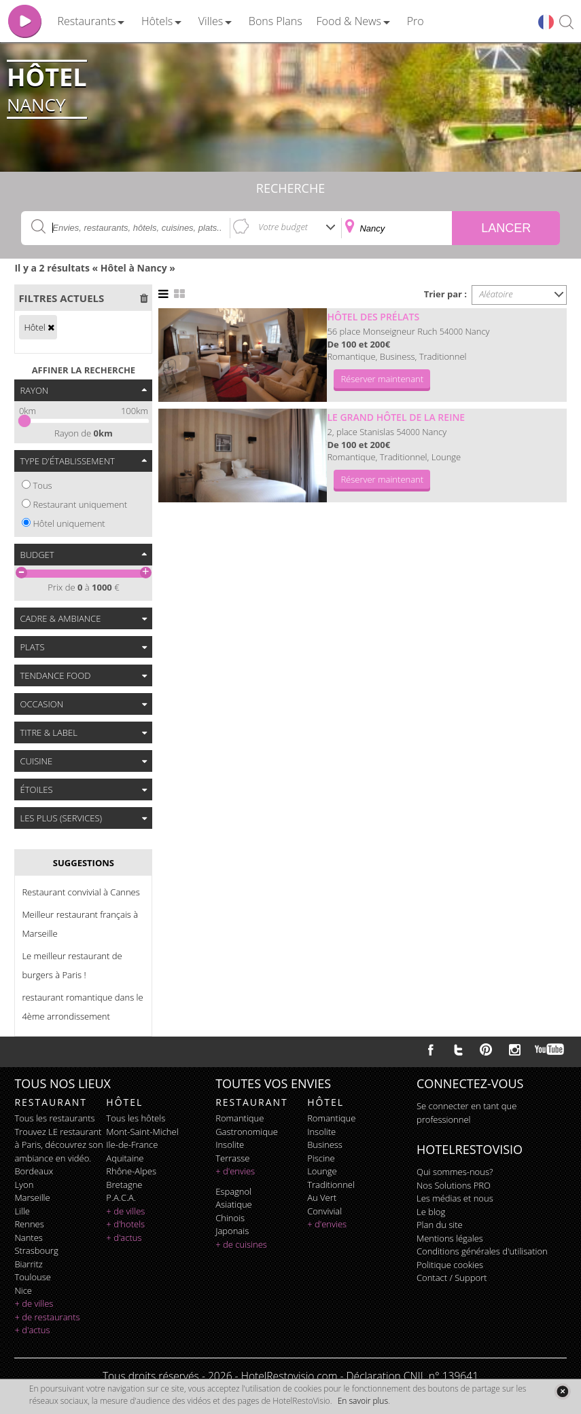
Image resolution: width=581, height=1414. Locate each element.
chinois (230, 1218)
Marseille (32, 1197)
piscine (321, 1158)
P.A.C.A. (121, 1197)
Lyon (23, 1184)
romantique (239, 1118)
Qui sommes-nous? (455, 1172)
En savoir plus (363, 1401)
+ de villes (33, 1303)
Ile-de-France (132, 1144)
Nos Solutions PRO (454, 1185)
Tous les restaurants (54, 1118)
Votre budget (283, 227)
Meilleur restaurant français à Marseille (80, 923)
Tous (42, 485)
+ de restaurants (47, 1317)
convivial (324, 1211)
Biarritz (28, 1264)
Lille (22, 1211)
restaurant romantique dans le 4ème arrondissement (82, 1006)
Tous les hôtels (135, 1118)
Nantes (28, 1237)
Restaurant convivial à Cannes (80, 892)
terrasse (232, 1158)
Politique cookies (450, 1265)
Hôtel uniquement (69, 523)
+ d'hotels (125, 1224)
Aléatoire (496, 294)
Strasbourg (36, 1250)
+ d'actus (32, 1330)
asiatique (233, 1204)
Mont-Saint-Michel (142, 1131)
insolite (229, 1144)
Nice (23, 1290)
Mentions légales (450, 1238)
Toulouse (32, 1277)
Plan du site (440, 1224)
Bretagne (124, 1184)
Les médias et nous (455, 1198)
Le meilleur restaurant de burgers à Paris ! (72, 965)
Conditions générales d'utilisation (482, 1251)
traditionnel (331, 1184)
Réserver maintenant (381, 379)
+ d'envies (235, 1171)
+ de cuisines (241, 1244)
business (324, 1144)
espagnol (233, 1191)
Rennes (28, 1224)
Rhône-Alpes (131, 1171)
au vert (321, 1197)
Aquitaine (124, 1158)
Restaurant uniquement (80, 504)
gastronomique (246, 1131)
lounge (322, 1171)
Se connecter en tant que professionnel (466, 1112)
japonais (232, 1231)
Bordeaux (33, 1171)
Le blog (431, 1212)
